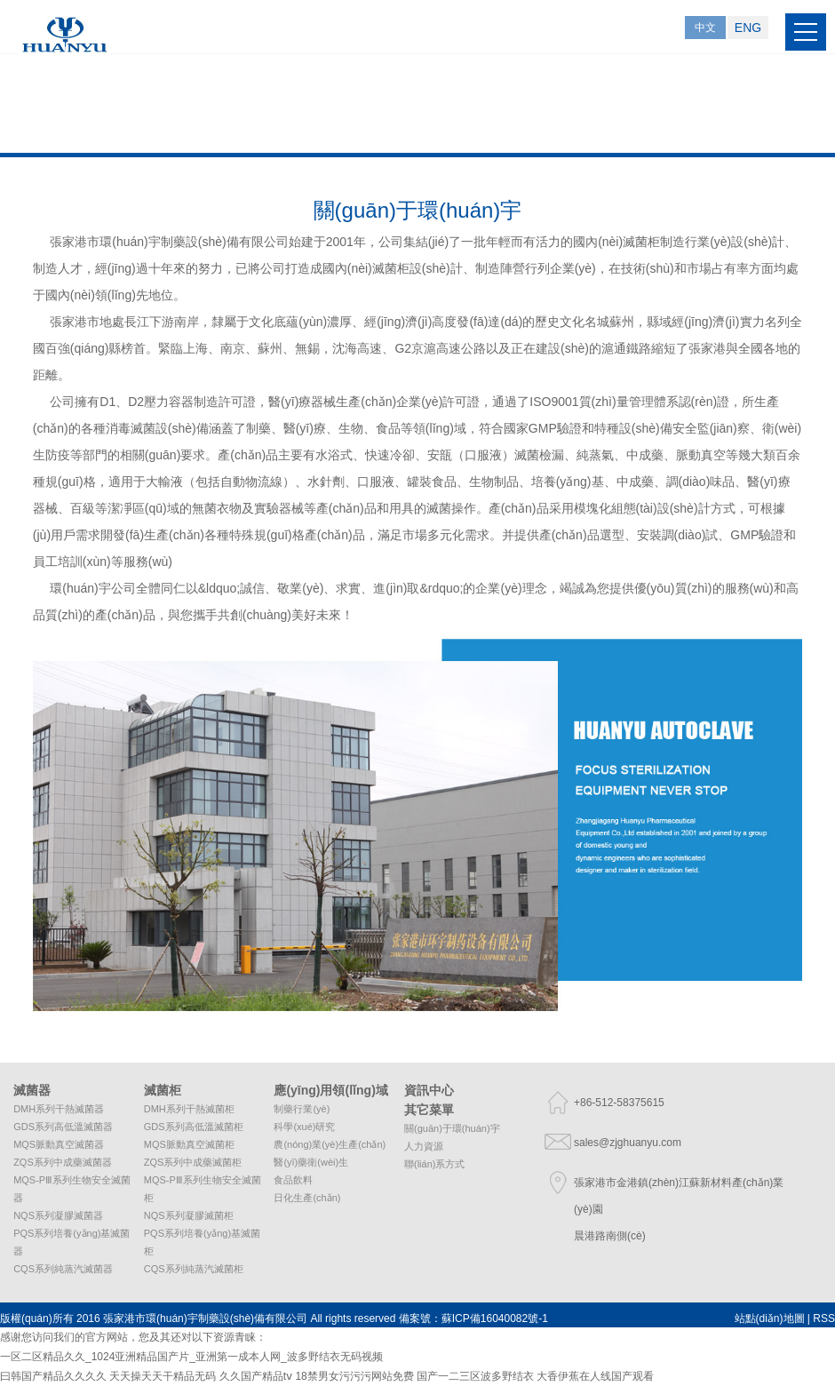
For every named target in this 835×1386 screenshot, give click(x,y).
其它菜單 (429, 1110)
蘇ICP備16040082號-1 (494, 1318)
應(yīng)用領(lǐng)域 (330, 1090)
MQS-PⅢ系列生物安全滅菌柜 (202, 1189)
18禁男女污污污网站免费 (354, 1376)
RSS (824, 1318)
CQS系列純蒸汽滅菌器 (63, 1268)
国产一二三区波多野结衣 (475, 1376)
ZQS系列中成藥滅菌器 (62, 1162)
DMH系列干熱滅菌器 (58, 1108)
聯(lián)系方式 (434, 1164)
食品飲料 (293, 1180)
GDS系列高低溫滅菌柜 (193, 1126)
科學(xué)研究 (304, 1126)
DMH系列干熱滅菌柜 (189, 1108)
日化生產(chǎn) (307, 1197)
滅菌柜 (162, 1090)
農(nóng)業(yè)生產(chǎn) (330, 1144)
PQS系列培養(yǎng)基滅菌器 (71, 1242)
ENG (748, 27)
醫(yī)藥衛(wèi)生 (311, 1162)
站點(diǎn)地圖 (770, 1318)
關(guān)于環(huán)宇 (452, 1128)
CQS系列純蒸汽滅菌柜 (193, 1268)
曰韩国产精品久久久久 (53, 1376)
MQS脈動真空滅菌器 (58, 1144)
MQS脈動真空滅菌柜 (189, 1144)
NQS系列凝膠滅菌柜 (189, 1215)
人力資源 (423, 1146)
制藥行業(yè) (302, 1108)
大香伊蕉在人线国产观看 (595, 1376)
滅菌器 (32, 1090)
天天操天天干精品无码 (162, 1376)
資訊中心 (429, 1090)
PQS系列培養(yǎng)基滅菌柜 (202, 1242)
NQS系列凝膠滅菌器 (58, 1215)
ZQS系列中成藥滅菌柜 (193, 1162)
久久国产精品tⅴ (255, 1376)
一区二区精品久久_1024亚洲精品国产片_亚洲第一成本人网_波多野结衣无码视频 (191, 1356)
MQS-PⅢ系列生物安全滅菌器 (72, 1189)
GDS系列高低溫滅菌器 (63, 1126)
